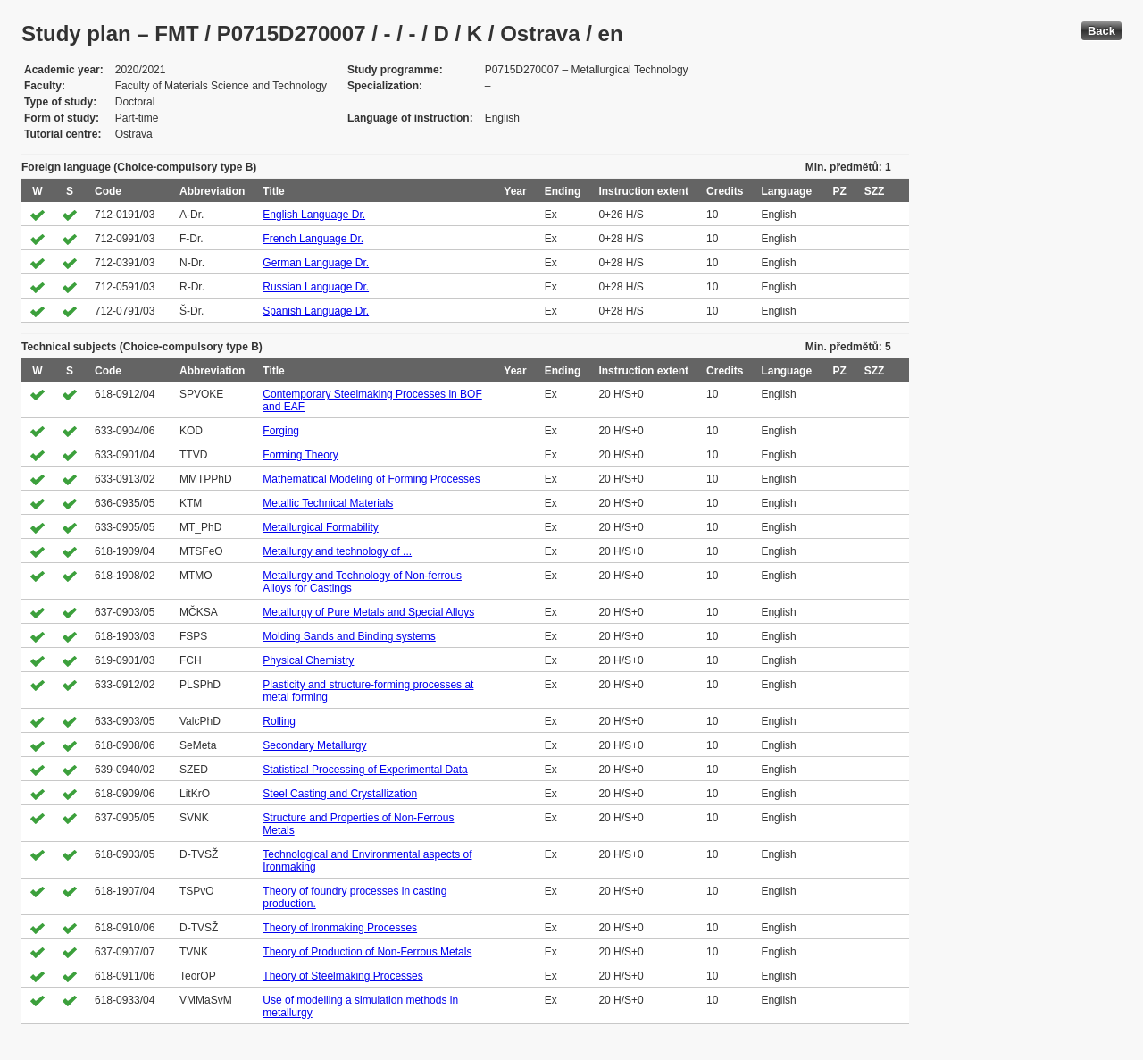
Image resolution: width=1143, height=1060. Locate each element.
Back (1101, 31)
